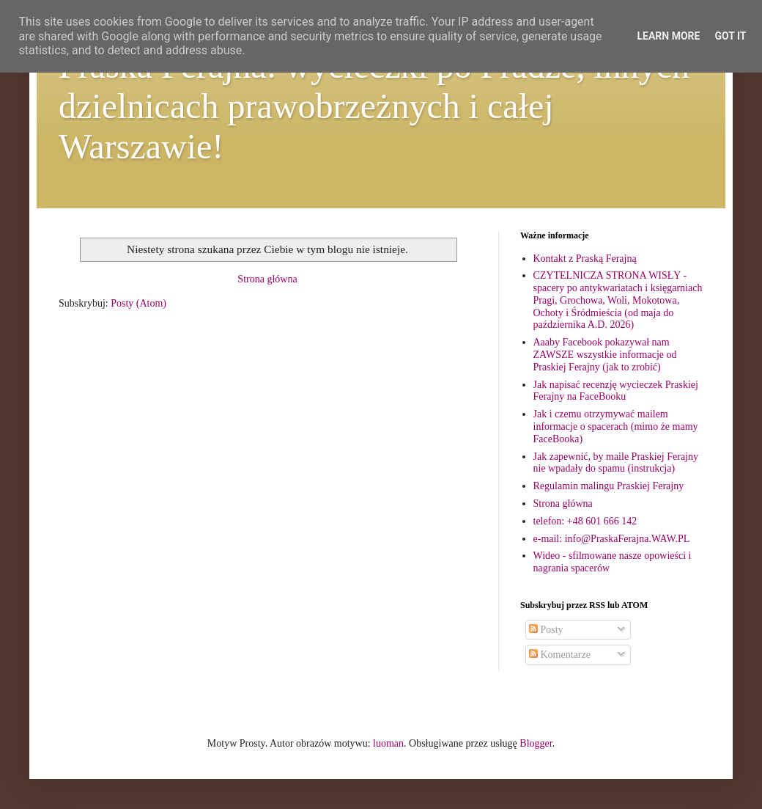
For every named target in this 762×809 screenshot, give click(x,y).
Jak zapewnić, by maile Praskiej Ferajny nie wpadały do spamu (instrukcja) (615, 463)
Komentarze (560, 654)
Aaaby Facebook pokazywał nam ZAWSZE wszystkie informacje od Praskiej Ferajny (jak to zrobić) (605, 355)
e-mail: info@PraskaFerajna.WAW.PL (611, 538)
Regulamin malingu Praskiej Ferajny (608, 485)
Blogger (535, 743)
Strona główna (267, 279)
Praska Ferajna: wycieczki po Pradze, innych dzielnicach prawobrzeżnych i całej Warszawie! (374, 106)
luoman (388, 743)
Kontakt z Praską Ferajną (585, 258)
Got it (730, 36)
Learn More (668, 36)
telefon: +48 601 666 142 (585, 521)
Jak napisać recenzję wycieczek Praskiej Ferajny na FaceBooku (615, 391)
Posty (546, 629)
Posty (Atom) (138, 303)
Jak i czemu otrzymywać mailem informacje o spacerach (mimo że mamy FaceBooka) (615, 426)
